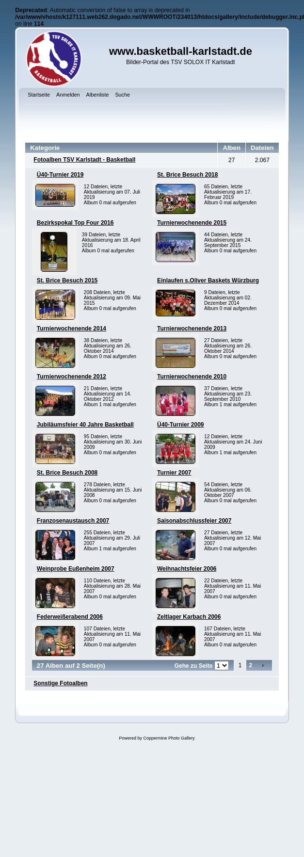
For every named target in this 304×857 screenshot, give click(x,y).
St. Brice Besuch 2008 (67, 472)
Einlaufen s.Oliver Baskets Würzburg (208, 280)
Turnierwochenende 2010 (191, 376)
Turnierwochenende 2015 (191, 222)
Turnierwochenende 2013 (191, 328)
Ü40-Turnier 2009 (180, 424)
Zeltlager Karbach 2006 (189, 616)
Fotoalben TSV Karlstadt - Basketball (84, 159)
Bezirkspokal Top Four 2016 (75, 222)
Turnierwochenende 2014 (71, 328)
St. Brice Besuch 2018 (187, 174)
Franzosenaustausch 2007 (73, 520)
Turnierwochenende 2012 (71, 376)
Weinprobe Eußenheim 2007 (75, 568)
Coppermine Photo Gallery (168, 738)
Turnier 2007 (174, 472)
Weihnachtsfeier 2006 (187, 568)
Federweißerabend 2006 (70, 616)
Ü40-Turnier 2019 (60, 174)
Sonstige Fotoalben (60, 683)
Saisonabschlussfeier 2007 (194, 520)
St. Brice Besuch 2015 (67, 280)
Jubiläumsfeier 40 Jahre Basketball (85, 424)
